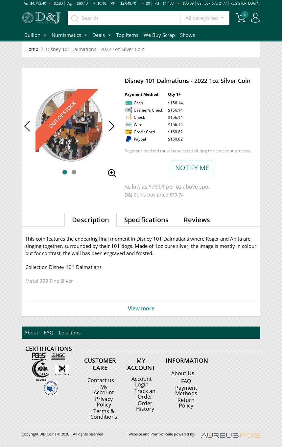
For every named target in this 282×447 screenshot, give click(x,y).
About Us (182, 373)
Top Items (127, 35)
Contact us (100, 380)
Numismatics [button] (66, 35)
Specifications (146, 219)
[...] (124, 18)
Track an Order (144, 393)
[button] (64, 172)
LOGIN (253, 3)
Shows (187, 35)
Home (31, 49)
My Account (104, 389)
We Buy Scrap (159, 35)
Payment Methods (186, 390)
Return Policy (186, 402)
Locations (69, 332)
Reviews (197, 219)
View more (141, 308)
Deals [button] (98, 35)
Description (90, 219)
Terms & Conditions (103, 413)
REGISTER (238, 3)
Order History (145, 405)
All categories (202, 18)
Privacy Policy (104, 401)
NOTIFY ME (192, 167)
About (31, 332)
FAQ (48, 332)
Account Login (141, 381)
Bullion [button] (32, 35)
